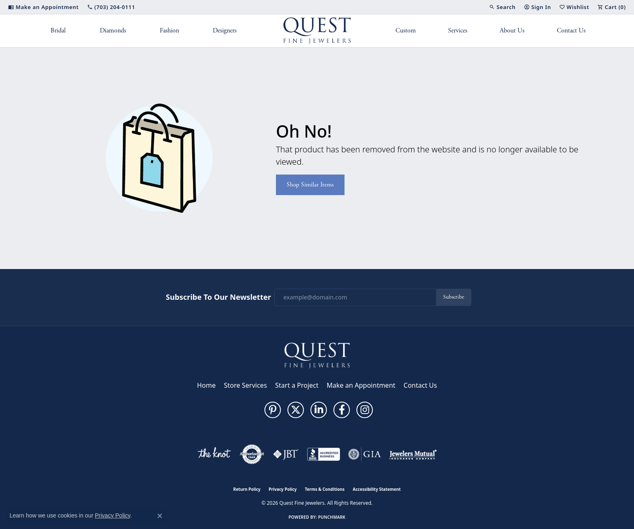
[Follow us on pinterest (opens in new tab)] (272, 410)
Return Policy (246, 489)
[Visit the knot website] (214, 454)
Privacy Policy (282, 489)
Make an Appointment (361, 385)
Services (457, 30)
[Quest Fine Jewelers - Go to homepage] (317, 354)
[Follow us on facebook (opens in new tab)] (341, 410)
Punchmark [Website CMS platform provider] (332, 517)
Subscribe (453, 297)
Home (206, 385)
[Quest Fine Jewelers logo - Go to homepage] (317, 30)
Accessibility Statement (377, 489)
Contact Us (571, 30)
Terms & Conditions (325, 489)
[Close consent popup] (159, 515)
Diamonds (113, 30)
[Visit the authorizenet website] (252, 454)
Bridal (58, 30)
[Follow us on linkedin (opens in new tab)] (318, 410)
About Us (512, 30)
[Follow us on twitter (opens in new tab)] (295, 410)
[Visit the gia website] (364, 454)
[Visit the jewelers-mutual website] (412, 454)
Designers (225, 30)
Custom (405, 30)
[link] (43, 7)
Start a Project (296, 385)
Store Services (245, 385)
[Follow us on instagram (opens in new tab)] (364, 410)
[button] (502, 7)
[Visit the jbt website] (286, 454)
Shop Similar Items (310, 185)
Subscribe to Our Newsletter (218, 297)
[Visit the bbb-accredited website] (323, 454)
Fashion (169, 30)
